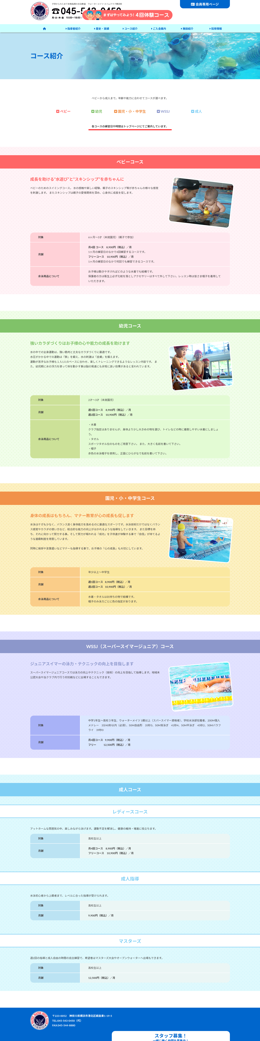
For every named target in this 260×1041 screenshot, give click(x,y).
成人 (196, 111)
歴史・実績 (101, 28)
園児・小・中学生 (130, 111)
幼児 (96, 111)
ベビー (63, 111)
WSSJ (163, 111)
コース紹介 (129, 28)
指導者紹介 (73, 28)
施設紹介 (186, 28)
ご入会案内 (158, 28)
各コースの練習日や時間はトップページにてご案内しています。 (130, 126)
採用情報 (215, 28)
